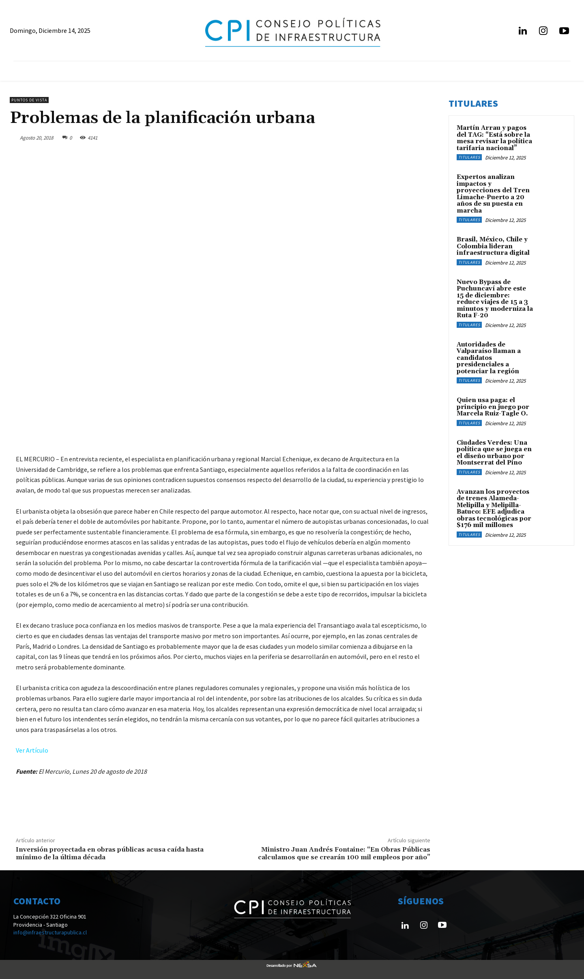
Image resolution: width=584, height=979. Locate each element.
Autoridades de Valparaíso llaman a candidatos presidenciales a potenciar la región (489, 358)
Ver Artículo (32, 750)
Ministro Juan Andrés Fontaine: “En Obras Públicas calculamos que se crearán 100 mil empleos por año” (344, 853)
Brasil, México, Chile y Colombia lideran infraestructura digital (493, 246)
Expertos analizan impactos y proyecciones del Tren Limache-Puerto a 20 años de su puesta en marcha (493, 194)
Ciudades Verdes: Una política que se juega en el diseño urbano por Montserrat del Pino (494, 453)
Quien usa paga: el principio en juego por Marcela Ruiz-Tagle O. (493, 406)
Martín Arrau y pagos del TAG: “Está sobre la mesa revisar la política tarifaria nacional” (494, 138)
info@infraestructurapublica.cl (50, 932)
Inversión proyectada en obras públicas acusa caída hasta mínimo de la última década (110, 853)
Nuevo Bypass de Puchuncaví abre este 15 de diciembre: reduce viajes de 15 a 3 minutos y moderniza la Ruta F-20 (495, 299)
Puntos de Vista (29, 100)
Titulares (469, 157)
